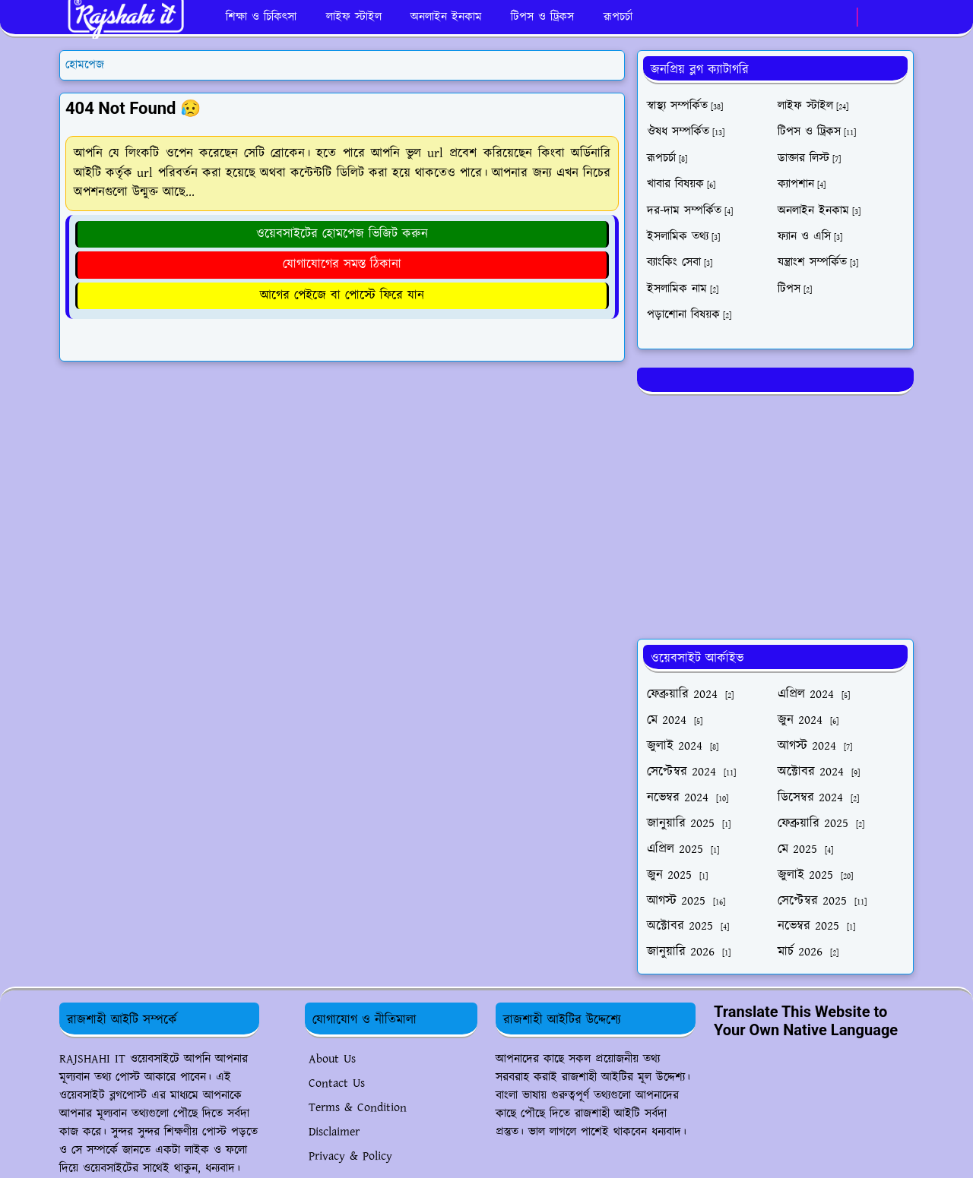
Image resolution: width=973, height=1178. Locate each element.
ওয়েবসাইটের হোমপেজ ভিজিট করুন (342, 234)
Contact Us (337, 1083)
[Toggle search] (900, 17)
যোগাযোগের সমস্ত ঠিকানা (342, 264)
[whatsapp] (841, 17)
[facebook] (816, 17)
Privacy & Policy (350, 1156)
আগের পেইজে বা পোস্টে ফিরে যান (342, 295)
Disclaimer (334, 1132)
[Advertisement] (775, 514)
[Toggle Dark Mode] (873, 17)
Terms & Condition (358, 1107)
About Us (332, 1059)
